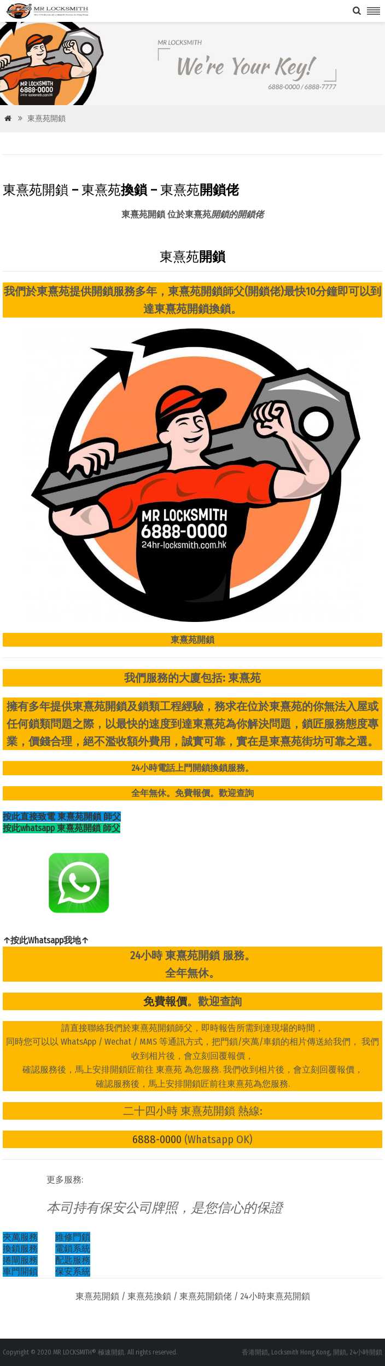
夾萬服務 (20, 1237)
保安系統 (72, 1271)
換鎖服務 (20, 1248)
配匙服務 (72, 1260)
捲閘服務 (20, 1260)
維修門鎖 (72, 1237)
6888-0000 (157, 1139)
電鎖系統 (72, 1248)
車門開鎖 (20, 1271)
